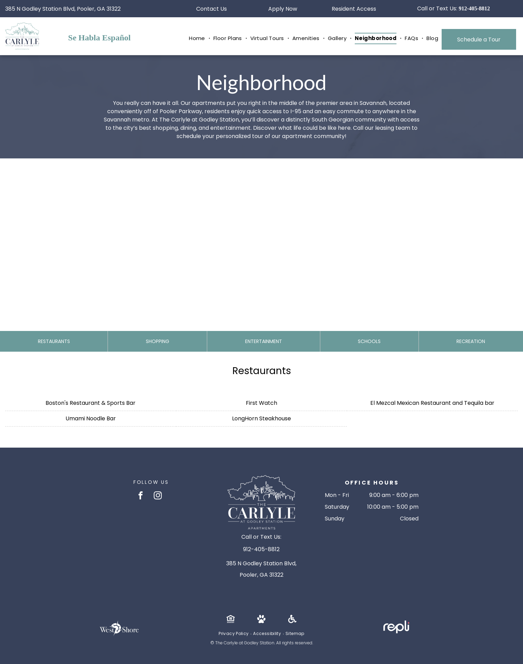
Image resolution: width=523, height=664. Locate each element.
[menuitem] (197, 38)
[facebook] (140, 496)
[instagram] (158, 496)
